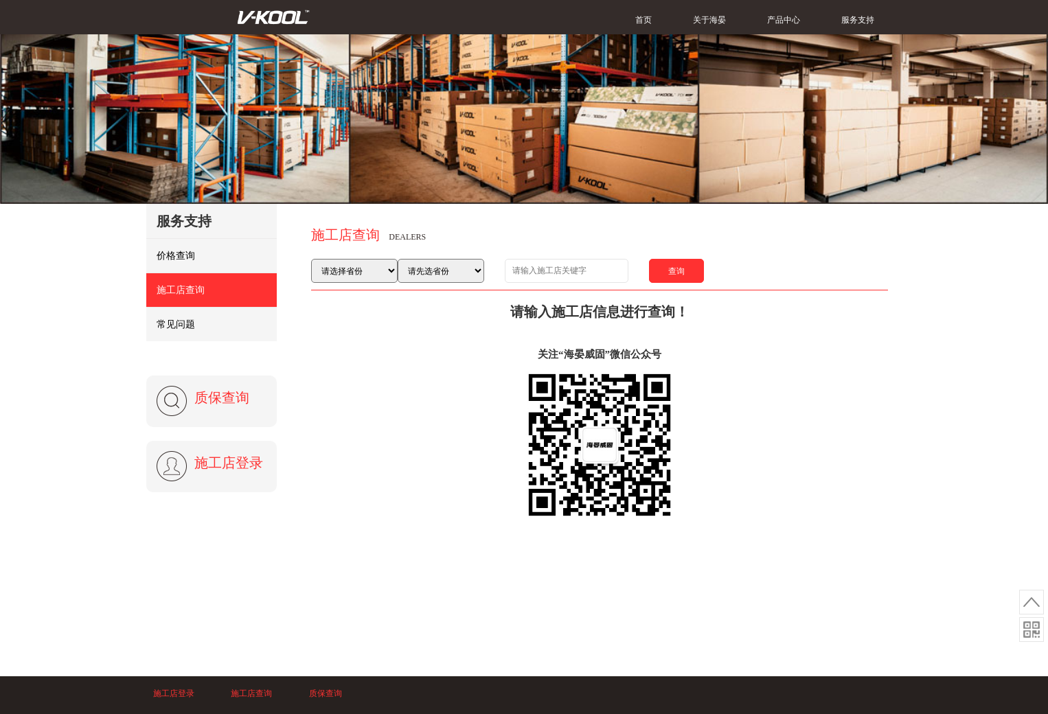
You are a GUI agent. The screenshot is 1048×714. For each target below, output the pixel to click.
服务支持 (857, 20)
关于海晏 (709, 20)
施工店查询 (181, 290)
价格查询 (176, 256)
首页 (643, 20)
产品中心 (783, 20)
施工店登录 (228, 462)
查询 (676, 271)
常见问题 (176, 324)
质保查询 (221, 397)
